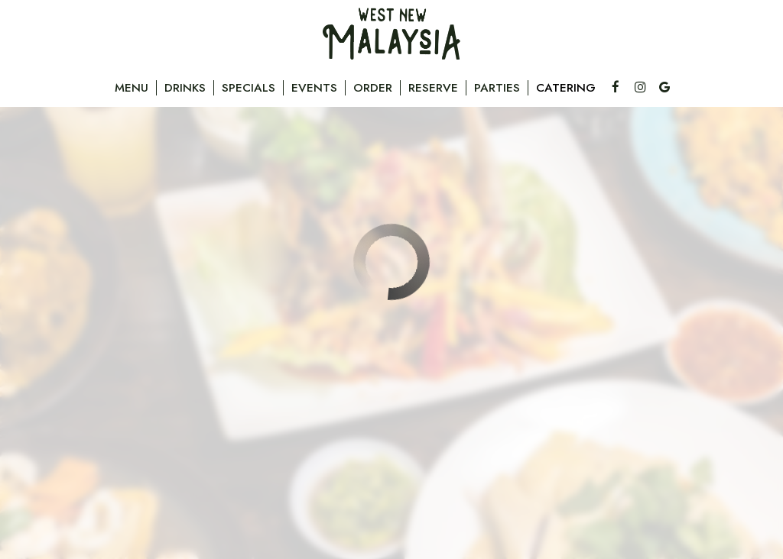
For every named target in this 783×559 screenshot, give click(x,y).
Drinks (185, 87)
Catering (566, 87)
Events (314, 87)
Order (372, 87)
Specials (248, 87)
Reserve (433, 87)
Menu (131, 87)
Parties (497, 87)
